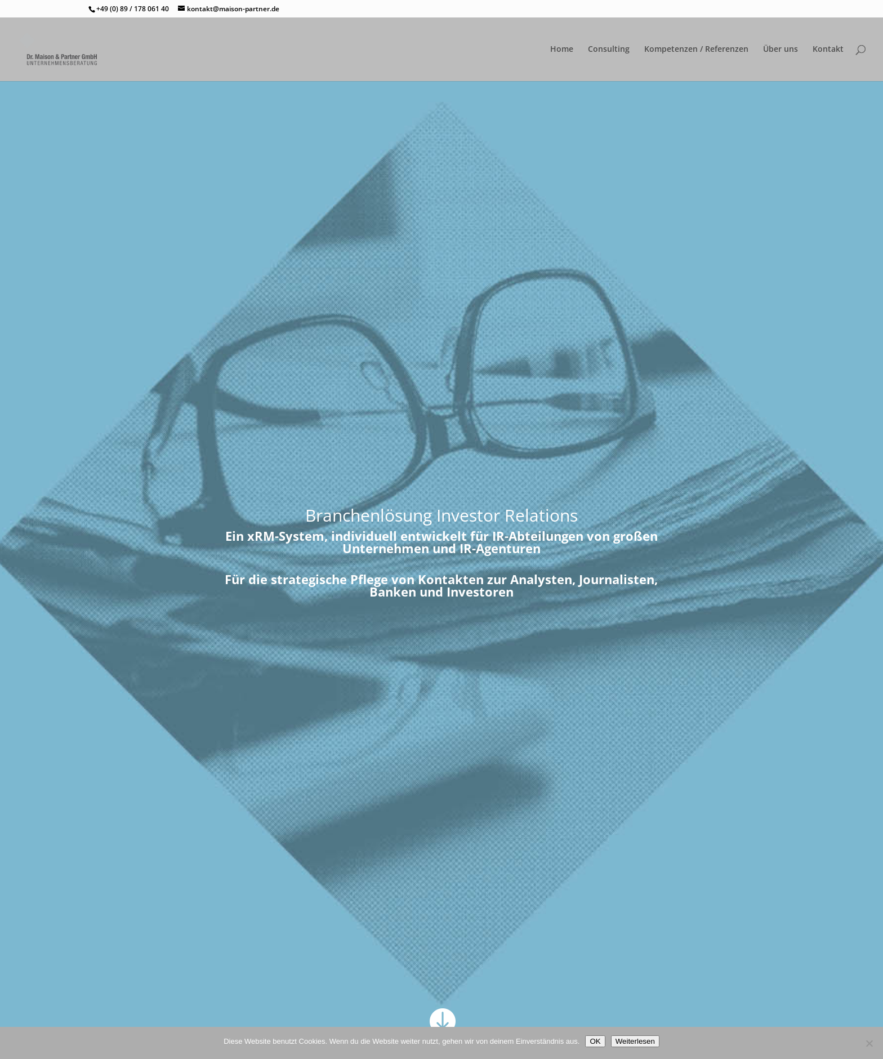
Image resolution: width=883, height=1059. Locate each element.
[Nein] (869, 1043)
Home (561, 49)
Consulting (609, 49)
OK (595, 1041)
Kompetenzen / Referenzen (696, 49)
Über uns (780, 49)
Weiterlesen (635, 1041)
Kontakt (828, 49)
